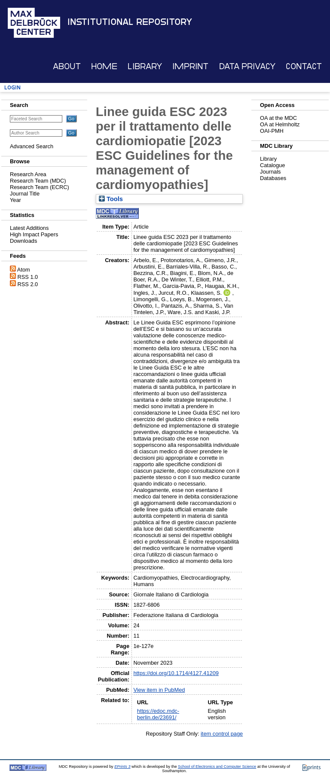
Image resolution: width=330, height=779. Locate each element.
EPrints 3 (122, 766)
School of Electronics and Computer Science (217, 766)
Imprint (190, 66)
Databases (273, 178)
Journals (270, 171)
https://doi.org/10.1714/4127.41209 (176, 673)
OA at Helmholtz (279, 124)
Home (104, 66)
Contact (304, 66)
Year (15, 200)
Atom (23, 269)
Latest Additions (29, 228)
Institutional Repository (129, 22)
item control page (222, 733)
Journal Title (25, 193)
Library (145, 66)
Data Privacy (247, 66)
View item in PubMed (159, 690)
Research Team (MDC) (38, 180)
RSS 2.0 (28, 284)
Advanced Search (31, 146)
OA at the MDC (278, 118)
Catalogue (272, 165)
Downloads (23, 241)
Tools (111, 199)
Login (12, 87)
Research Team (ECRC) (39, 187)
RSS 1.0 (28, 277)
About (67, 66)
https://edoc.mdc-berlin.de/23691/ (158, 714)
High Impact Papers (34, 234)
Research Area (28, 174)
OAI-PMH (272, 131)
